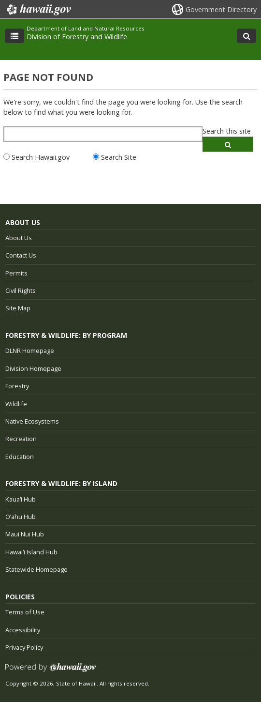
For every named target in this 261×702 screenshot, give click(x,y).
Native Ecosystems (32, 421)
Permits (16, 273)
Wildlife (16, 403)
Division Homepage (33, 368)
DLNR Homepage (29, 350)
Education (19, 456)
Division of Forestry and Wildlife (77, 36)
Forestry (17, 386)
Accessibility (22, 630)
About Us (18, 237)
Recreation (21, 438)
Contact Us (20, 255)
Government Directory (221, 9)
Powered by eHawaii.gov (50, 671)
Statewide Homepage (36, 569)
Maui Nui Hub (24, 534)
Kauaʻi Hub (20, 499)
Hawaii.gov (38, 9)
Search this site (227, 131)
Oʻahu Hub (20, 516)
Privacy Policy (24, 647)
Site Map (17, 308)
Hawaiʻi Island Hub (31, 552)
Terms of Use (24, 612)
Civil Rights (20, 290)
